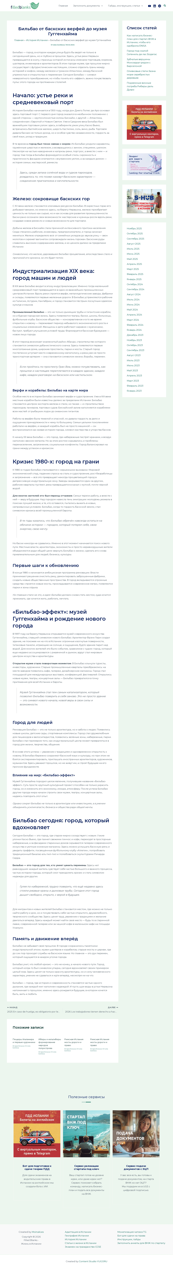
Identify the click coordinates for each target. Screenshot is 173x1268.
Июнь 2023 (133, 365)
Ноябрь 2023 (134, 340)
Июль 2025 (133, 248)
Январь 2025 (134, 279)
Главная (65, 5)
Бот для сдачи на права (131, 1235)
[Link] (154, 6)
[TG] (159, 6)
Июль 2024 (133, 299)
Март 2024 (133, 320)
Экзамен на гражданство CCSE (80, 1246)
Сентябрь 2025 (135, 238)
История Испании (18, 1045)
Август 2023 (133, 355)
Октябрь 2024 (135, 284)
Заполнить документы (89, 5)
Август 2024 (134, 294)
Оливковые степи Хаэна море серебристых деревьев (141, 74)
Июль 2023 (133, 360)
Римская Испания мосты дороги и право (73, 1042)
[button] (102, 5)
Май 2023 (132, 370)
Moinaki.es (38, 1232)
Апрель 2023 (134, 375)
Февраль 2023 (135, 385)
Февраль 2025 (135, 274)
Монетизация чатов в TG (131, 1232)
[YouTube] (149, 6)
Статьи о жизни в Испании (78, 1243)
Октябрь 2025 (135, 233)
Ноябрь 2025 (134, 228)
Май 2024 (132, 309)
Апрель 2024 (134, 314)
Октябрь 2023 (135, 345)
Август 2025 (133, 243)
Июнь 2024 (133, 304)
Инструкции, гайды (129, 1239)
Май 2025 (132, 259)
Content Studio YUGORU (93, 1261)
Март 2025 (133, 269)
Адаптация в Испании (75, 1232)
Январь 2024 (134, 330)
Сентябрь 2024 (135, 289)
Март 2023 (133, 380)
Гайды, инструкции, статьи (126, 5)
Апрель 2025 (134, 264)
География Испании (74, 1235)
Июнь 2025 (133, 253)
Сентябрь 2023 (135, 350)
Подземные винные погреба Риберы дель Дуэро (140, 86)
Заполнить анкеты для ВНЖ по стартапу (141, 1243)
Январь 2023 (134, 390)
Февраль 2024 (135, 325)
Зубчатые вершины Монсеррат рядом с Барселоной (139, 62)
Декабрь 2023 (135, 335)
